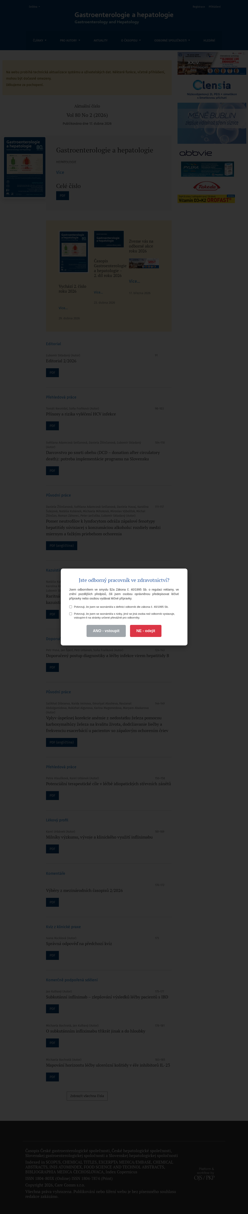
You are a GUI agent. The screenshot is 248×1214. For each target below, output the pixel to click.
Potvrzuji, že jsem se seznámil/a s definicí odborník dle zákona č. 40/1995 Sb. (119, 606)
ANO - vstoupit (106, 631)
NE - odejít (145, 631)
